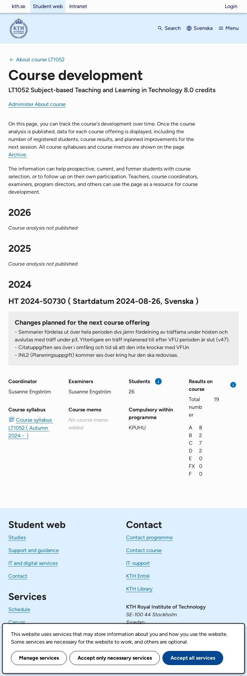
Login (231, 6)
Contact (17, 576)
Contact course (144, 550)
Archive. (17, 155)
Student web (48, 6)
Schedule (19, 609)
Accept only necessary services (115, 658)
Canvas (16, 622)
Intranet (78, 6)
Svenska (203, 28)
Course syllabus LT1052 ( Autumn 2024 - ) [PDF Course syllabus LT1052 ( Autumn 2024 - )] (30, 428)
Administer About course (37, 104)
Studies (17, 537)
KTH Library (139, 589)
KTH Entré (138, 576)
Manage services (39, 658)
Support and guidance (33, 550)
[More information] (158, 381)
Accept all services (192, 658)
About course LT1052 (40, 60)
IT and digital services (33, 563)
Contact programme (149, 537)
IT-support (138, 563)
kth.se (18, 6)
